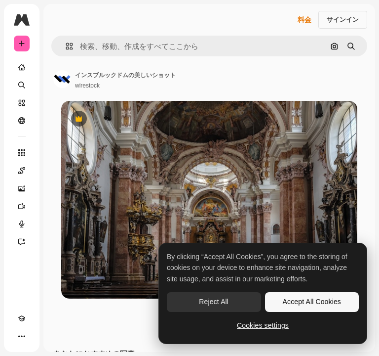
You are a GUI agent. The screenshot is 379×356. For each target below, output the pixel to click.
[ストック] (22, 103)
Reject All (213, 302)
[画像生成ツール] (22, 188)
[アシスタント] (22, 242)
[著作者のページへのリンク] (62, 79)
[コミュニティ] (22, 121)
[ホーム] (22, 67)
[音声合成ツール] (22, 224)
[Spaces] (22, 170)
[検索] (22, 85)
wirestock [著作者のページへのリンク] (87, 85)
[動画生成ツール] (22, 206)
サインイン (343, 19)
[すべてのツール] (22, 153)
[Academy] (22, 318)
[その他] (22, 336)
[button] (65, 46)
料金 (304, 20)
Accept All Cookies (312, 302)
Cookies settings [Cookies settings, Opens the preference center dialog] (263, 325)
